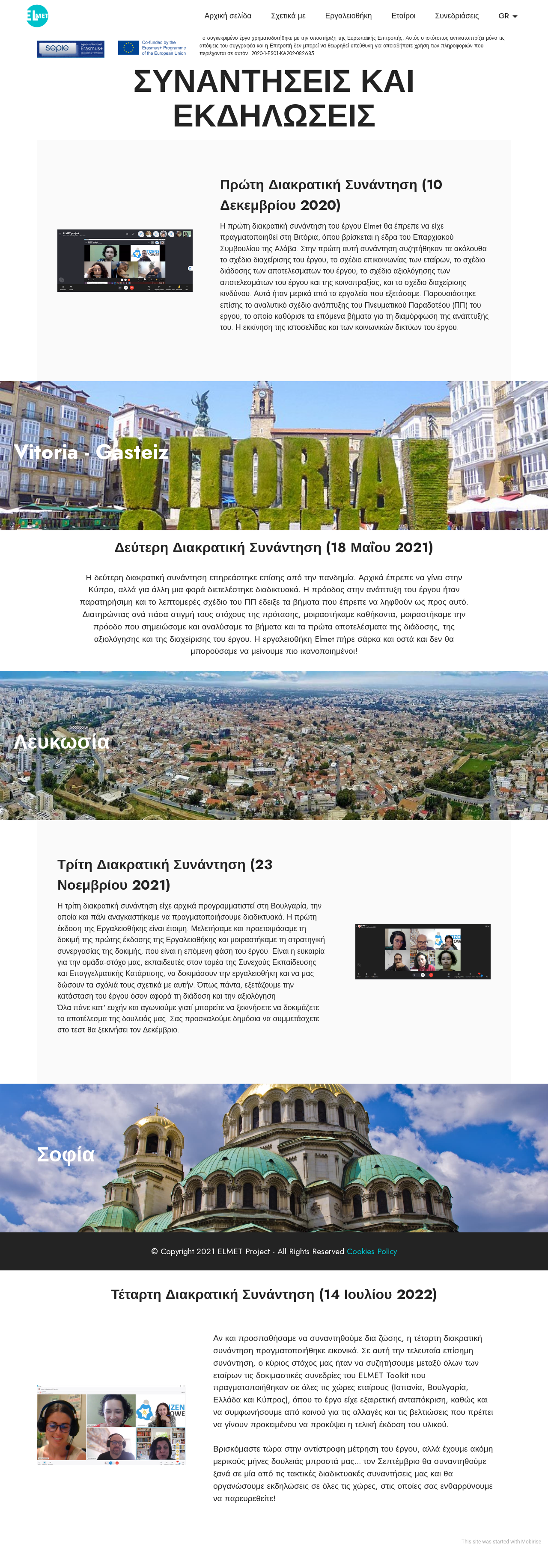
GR (503, 17)
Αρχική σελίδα (228, 17)
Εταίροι (403, 17)
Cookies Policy (372, 1251)
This (466, 1542)
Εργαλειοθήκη (348, 17)
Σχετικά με (288, 17)
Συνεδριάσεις (457, 17)
